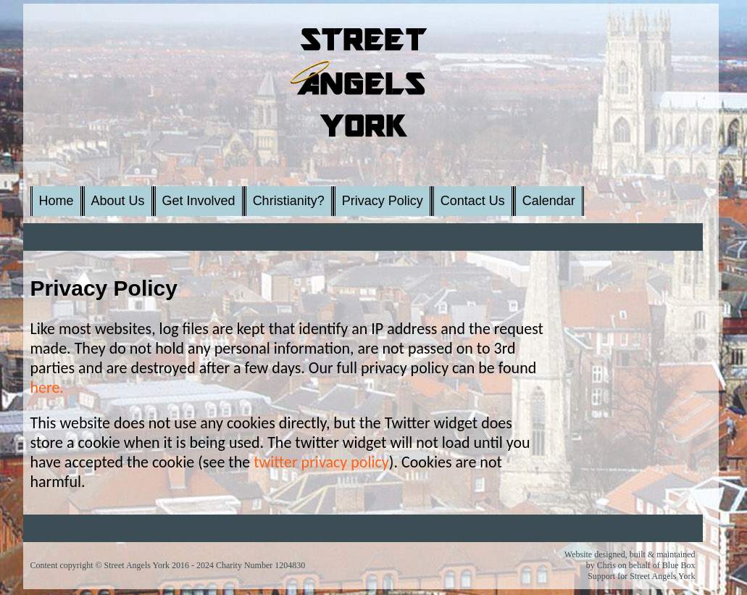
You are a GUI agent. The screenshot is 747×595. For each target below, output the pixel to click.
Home (56, 201)
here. (47, 387)
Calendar (548, 201)
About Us (118, 201)
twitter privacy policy (321, 462)
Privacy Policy (382, 201)
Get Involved (198, 201)
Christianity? (289, 201)
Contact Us (473, 201)
